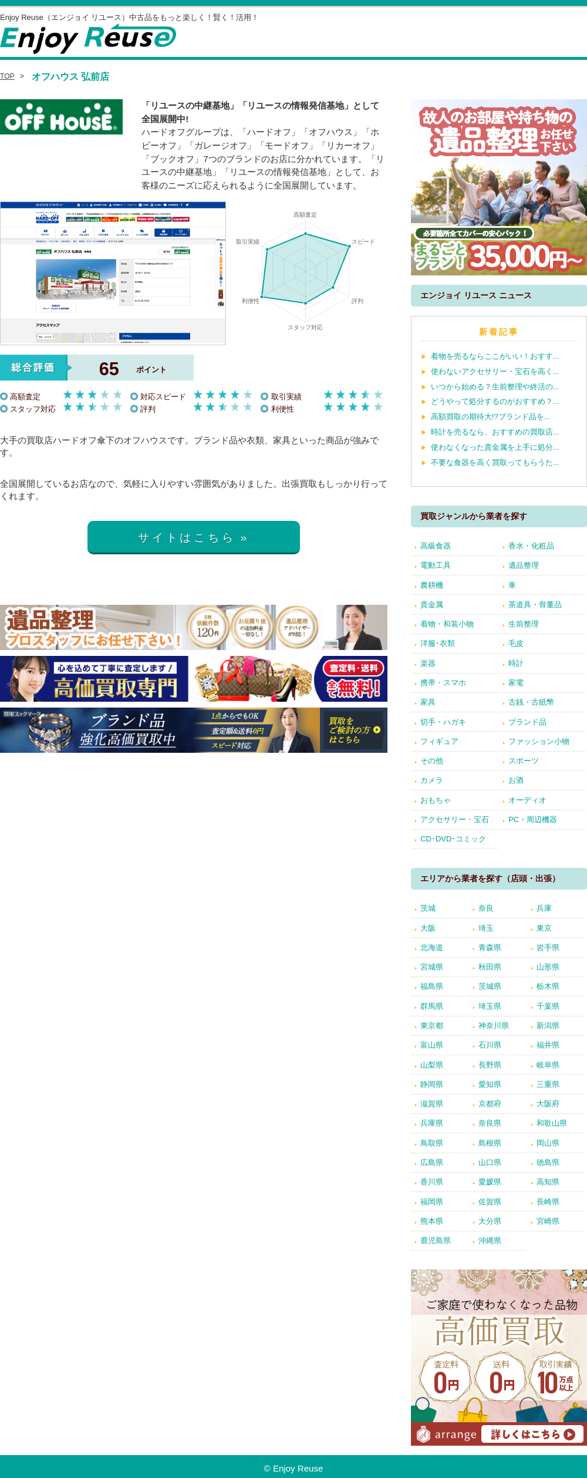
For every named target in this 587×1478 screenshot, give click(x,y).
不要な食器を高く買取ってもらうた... (495, 462)
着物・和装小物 (447, 624)
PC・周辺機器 (532, 819)
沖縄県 (489, 1240)
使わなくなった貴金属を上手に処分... (495, 447)
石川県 (489, 1045)
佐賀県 (489, 1201)
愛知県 (489, 1084)
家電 (516, 682)
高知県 (548, 1181)
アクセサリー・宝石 (454, 819)
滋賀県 (431, 1103)
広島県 (431, 1162)
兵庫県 (431, 1123)
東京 (544, 928)
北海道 (431, 947)
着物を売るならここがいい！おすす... (495, 356)
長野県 (489, 1064)
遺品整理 (523, 565)
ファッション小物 (538, 741)
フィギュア (439, 741)
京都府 (489, 1103)
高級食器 (435, 545)
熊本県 (431, 1221)
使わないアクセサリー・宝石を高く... (495, 371)
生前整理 (523, 624)
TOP (7, 76)
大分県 (489, 1221)
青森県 (489, 947)
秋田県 (489, 966)
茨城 (428, 908)
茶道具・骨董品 (535, 604)
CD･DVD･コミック (453, 838)
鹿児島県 (435, 1240)
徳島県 (548, 1162)
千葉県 (548, 1006)
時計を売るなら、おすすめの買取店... (495, 431)
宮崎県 (548, 1221)
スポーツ (523, 760)
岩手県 (548, 947)
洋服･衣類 (437, 643)
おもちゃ (435, 800)
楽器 (428, 663)
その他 (431, 760)
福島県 (431, 986)
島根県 (489, 1143)
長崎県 (548, 1201)
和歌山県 (552, 1123)
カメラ (431, 780)
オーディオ (527, 800)
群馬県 (431, 1006)
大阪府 (548, 1103)
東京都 (431, 1025)
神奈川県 (493, 1025)
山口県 (489, 1162)
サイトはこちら (187, 537)
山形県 (548, 966)
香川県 (431, 1181)
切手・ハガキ (443, 722)
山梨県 (431, 1064)
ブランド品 (527, 722)
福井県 (548, 1045)
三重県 (548, 1084)
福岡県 (431, 1201)
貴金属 (431, 604)
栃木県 (548, 986)
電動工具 (435, 565)
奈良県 (489, 1123)
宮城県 (431, 966)
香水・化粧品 (531, 545)
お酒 (516, 780)
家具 (428, 702)
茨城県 (489, 986)
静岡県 (431, 1084)
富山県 (431, 1045)
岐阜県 (548, 1064)
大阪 (428, 928)
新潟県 (548, 1025)
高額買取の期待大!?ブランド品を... (491, 416)
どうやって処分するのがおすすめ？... (495, 401)
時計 (516, 663)
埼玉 (486, 928)
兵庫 (544, 908)
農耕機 (431, 585)
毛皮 (516, 643)
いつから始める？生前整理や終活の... (495, 386)
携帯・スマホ (443, 682)
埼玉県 (489, 1006)
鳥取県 (431, 1143)
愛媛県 (489, 1181)
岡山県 (548, 1143)
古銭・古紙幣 (531, 702)
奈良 (486, 908)
